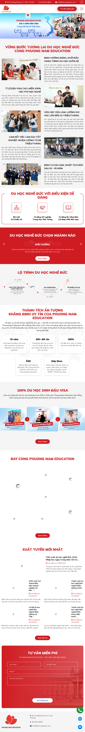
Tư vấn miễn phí (67, 9)
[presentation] (42, 691)
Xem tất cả (42, 638)
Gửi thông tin (42, 700)
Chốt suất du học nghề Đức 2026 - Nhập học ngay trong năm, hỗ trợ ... (62, 558)
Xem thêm (42, 258)
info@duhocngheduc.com (66, 2)
